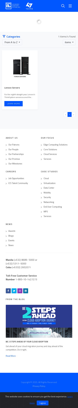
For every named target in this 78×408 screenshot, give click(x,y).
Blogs (11, 235)
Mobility (47, 192)
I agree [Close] (42, 403)
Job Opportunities (16, 178)
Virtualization (49, 183)
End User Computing (53, 206)
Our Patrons (13, 144)
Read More (11, 355)
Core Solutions (50, 149)
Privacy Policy (39, 386)
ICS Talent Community (18, 183)
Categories (11, 36)
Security (47, 197)
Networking (49, 202)
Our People (13, 149)
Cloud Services (50, 154)
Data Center (49, 187)
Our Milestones (15, 163)
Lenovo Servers (12, 87)
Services (47, 159)
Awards (11, 231)
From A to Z (11, 42)
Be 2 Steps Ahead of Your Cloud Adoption (27, 341)
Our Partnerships (16, 154)
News (11, 245)
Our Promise (14, 159)
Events (11, 240)
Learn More (13, 103)
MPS (46, 211)
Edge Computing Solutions (56, 144)
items (68, 42)
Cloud (46, 178)
